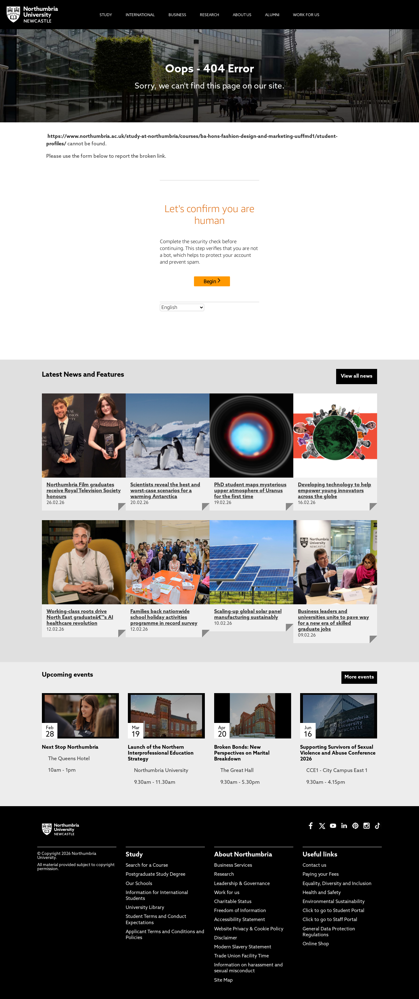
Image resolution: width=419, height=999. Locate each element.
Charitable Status (232, 902)
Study (134, 855)
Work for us (226, 893)
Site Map (223, 980)
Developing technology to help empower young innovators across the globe (334, 491)
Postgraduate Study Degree (155, 874)
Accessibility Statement (239, 920)
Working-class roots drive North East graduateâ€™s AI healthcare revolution (80, 617)
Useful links (320, 855)
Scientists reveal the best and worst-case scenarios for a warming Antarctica (165, 491)
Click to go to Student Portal (333, 911)
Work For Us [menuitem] (306, 15)
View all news (356, 376)
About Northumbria (243, 855)
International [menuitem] (140, 15)
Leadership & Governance (242, 884)
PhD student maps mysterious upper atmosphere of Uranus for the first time (250, 491)
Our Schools (139, 884)
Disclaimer (225, 938)
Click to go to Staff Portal (330, 920)
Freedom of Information (240, 911)
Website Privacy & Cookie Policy (248, 929)
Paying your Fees (321, 874)
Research (224, 874)
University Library (145, 908)
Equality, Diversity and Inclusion (337, 884)
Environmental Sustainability (334, 902)
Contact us (314, 865)
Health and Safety (322, 893)
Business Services (233, 865)
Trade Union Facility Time (241, 956)
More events (359, 677)
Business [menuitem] (177, 15)
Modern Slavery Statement (242, 947)
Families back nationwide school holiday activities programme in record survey (163, 617)
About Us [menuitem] (242, 15)
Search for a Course (147, 865)
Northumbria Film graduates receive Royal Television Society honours (84, 491)
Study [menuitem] (106, 15)
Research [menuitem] (209, 15)
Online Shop (316, 944)
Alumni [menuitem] (272, 15)
